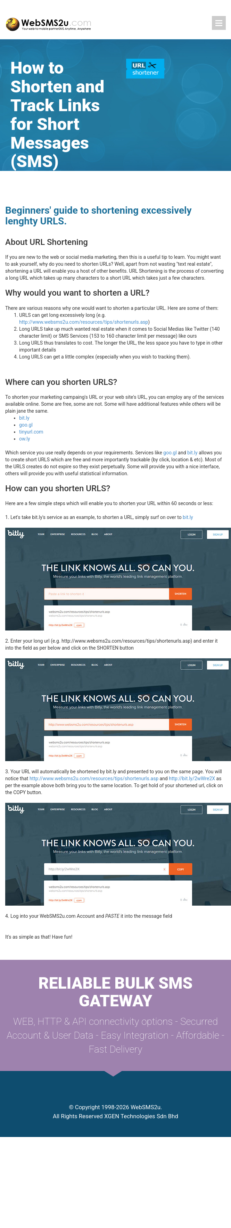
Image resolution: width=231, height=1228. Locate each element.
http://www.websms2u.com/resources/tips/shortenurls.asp (83, 322)
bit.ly (24, 418)
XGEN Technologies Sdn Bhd (141, 1116)
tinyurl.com (31, 432)
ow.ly (24, 439)
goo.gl (26, 425)
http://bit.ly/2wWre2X (192, 778)
